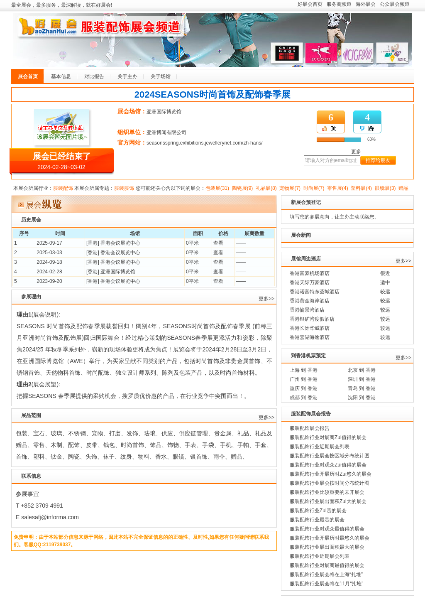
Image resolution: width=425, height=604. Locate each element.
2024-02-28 (49, 272)
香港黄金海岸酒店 (310, 301)
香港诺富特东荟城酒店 (315, 292)
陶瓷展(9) (242, 188)
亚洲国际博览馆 (164, 112)
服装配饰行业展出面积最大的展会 (327, 547)
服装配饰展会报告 (310, 428)
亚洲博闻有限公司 (166, 132)
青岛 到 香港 (362, 388)
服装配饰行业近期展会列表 (319, 446)
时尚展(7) (314, 188)
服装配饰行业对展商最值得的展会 (327, 565)
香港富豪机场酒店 (310, 273)
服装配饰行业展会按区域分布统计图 (329, 456)
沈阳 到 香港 (362, 397)
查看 (218, 243)
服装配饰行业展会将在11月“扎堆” (326, 584)
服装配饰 (63, 188)
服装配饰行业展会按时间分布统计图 (329, 483)
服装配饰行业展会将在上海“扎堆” (326, 574)
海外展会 (366, 4)
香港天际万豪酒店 (310, 282)
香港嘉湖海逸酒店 (310, 337)
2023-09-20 (49, 281)
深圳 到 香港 (362, 379)
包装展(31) (217, 188)
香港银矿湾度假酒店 (312, 319)
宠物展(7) (289, 188)
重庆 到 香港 (304, 388)
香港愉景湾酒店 (307, 310)
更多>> (266, 299)
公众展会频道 (395, 4)
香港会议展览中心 (120, 243)
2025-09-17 (49, 243)
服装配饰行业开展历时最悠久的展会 (329, 538)
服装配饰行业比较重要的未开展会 (327, 492)
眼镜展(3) (385, 188)
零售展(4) (337, 188)
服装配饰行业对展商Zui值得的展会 (328, 437)
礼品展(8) (266, 188)
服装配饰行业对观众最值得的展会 (327, 529)
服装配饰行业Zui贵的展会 (318, 510)
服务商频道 (339, 4)
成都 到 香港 (304, 397)
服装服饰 (124, 188)
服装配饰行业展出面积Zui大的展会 (328, 501)
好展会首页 (310, 4)
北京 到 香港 (362, 370)
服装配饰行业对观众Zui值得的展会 (328, 465)
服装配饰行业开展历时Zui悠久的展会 (330, 474)
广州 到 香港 (304, 379)
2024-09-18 (49, 262)
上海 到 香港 (304, 370)
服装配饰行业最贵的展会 (317, 520)
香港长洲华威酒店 (310, 328)
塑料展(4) (361, 188)
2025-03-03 (49, 252)
